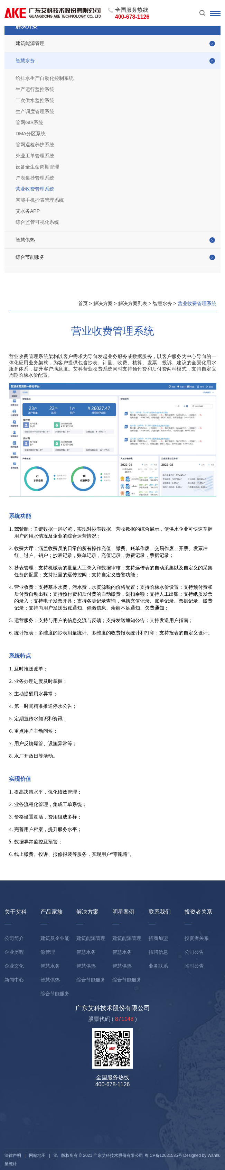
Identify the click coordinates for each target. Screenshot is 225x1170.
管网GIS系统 (29, 122)
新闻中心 (14, 979)
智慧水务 (25, 60)
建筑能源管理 (30, 43)
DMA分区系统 (31, 133)
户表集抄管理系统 (35, 178)
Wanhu (214, 1155)
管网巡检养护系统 (35, 144)
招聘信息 (158, 952)
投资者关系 (198, 912)
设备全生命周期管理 (37, 167)
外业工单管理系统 (35, 155)
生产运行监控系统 (35, 89)
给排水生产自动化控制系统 (45, 78)
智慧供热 (25, 240)
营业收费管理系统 (35, 189)
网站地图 (37, 1155)
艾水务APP (28, 211)
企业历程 (14, 952)
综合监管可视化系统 (37, 222)
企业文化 (14, 966)
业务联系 (158, 966)
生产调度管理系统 (35, 111)
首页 (83, 303)
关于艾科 (15, 912)
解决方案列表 (132, 303)
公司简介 (14, 938)
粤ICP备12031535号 (163, 1155)
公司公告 (194, 952)
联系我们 (160, 912)
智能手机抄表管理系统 (40, 200)
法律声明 (12, 1155)
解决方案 (103, 303)
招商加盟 (158, 938)
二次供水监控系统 (35, 100)
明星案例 (123, 912)
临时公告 (194, 966)
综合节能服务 (30, 257)
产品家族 (51, 912)
